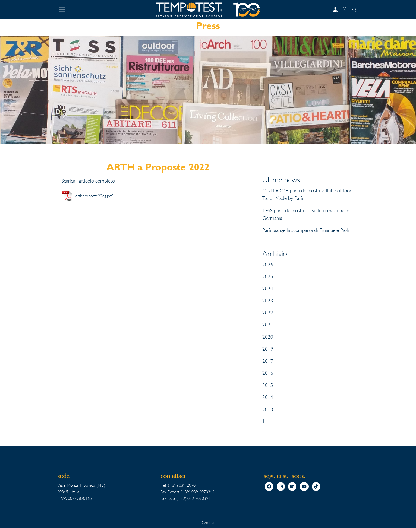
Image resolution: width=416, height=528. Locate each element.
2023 (267, 301)
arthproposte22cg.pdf (93, 195)
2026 (267, 265)
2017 (267, 361)
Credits (208, 522)
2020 (267, 337)
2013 (267, 409)
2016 (267, 373)
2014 (267, 397)
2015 (267, 385)
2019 (267, 349)
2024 (267, 289)
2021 (267, 325)
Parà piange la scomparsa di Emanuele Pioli (305, 230)
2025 (267, 276)
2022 (267, 313)
